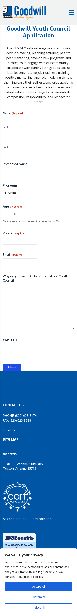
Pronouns (10, 185)
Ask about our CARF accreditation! (27, 519)
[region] (38, 582)
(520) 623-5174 (26, 415)
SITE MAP (10, 439)
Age (12, 206)
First (5, 127)
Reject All (39, 607)
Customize (39, 597)
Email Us (9, 430)
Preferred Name (15, 164)
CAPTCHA (10, 340)
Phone (14, 233)
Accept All (38, 586)
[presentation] (32, 351)
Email (13, 254)
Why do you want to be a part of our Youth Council (35, 278)
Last (5, 147)
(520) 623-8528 (20, 420)
